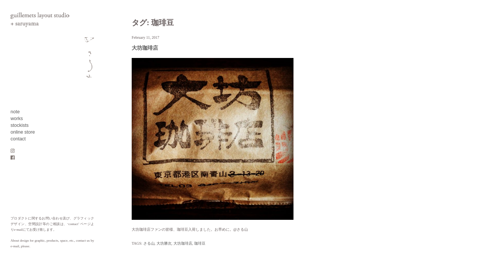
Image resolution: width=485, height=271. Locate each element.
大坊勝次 (164, 243)
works (17, 118)
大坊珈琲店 (145, 48)
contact (18, 139)
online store (23, 132)
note (15, 111)
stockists (20, 125)
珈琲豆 (199, 243)
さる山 (149, 243)
